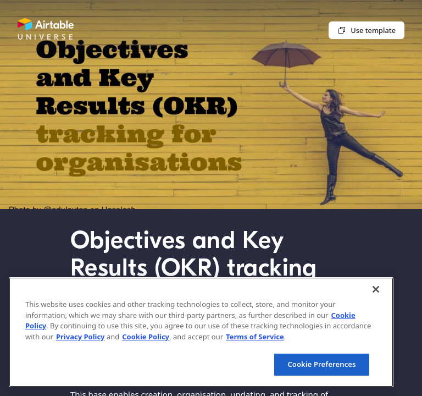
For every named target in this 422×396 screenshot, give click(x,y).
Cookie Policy (145, 337)
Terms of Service (255, 337)
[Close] (376, 289)
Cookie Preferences (321, 364)
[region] (201, 332)
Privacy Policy (80, 337)
